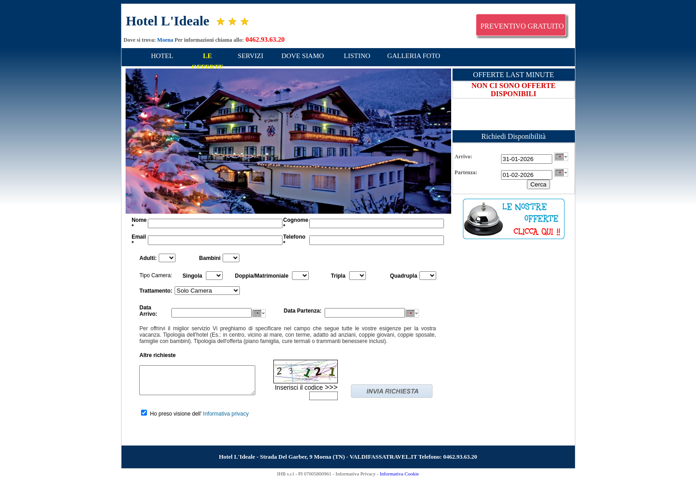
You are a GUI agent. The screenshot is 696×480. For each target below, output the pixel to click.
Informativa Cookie (399, 473)
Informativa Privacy (355, 473)
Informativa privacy (226, 414)
